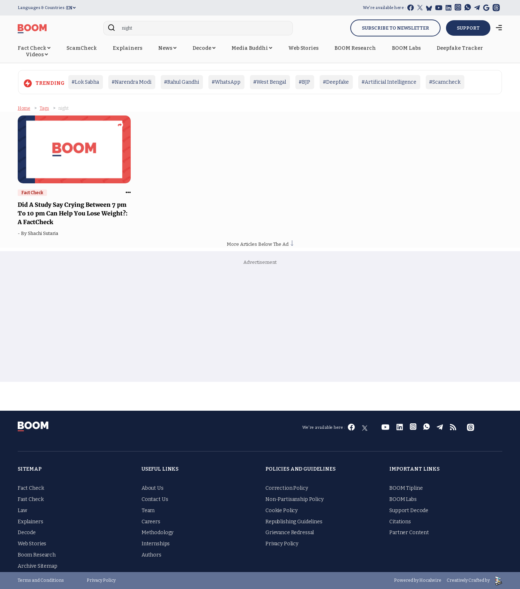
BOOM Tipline (405, 488)
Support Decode (408, 510)
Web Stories (303, 48)
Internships (156, 544)
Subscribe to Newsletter (395, 28)
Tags (44, 108)
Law (22, 510)
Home (24, 108)
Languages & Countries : (42, 7)
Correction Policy (286, 488)
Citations (400, 522)
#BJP (304, 82)
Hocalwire (430, 580)
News (167, 48)
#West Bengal (269, 82)
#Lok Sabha (85, 82)
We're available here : (384, 7)
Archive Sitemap (37, 566)
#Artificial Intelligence (388, 82)
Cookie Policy (281, 510)
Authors (151, 555)
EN (71, 7)
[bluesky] (429, 8)
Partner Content (409, 532)
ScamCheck (81, 48)
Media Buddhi (251, 48)
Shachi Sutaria (44, 233)
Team (148, 510)
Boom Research (37, 555)
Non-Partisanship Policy (294, 499)
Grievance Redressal (289, 532)
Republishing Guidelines (293, 522)
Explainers (127, 48)
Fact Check (34, 48)
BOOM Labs (406, 48)
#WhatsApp (226, 82)
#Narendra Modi (131, 82)
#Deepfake (336, 82)
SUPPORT (468, 28)
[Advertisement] (260, 324)
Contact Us (155, 499)
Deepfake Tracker (460, 48)
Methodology (157, 532)
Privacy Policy (281, 544)
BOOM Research (355, 48)
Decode (204, 48)
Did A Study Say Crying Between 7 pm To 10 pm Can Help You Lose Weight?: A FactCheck (72, 213)
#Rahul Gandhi (181, 82)
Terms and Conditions (41, 580)
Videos (37, 55)
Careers (151, 522)
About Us (153, 488)
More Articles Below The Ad (260, 244)
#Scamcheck (444, 82)
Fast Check (31, 499)
